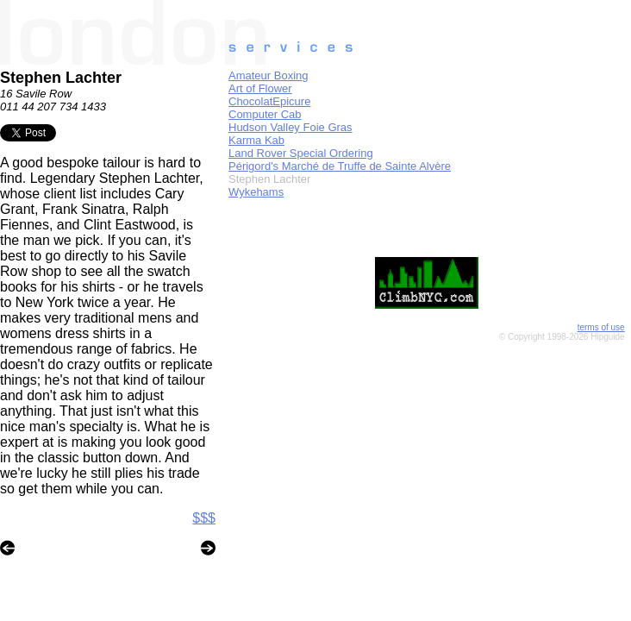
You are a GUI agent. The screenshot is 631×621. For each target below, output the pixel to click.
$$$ (204, 518)
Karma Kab (256, 140)
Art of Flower (260, 88)
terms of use (601, 327)
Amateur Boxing (268, 75)
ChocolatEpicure (269, 101)
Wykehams (256, 191)
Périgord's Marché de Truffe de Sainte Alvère (339, 166)
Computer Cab (265, 114)
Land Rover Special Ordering (300, 153)
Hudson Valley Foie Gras (290, 127)
